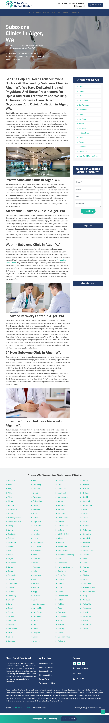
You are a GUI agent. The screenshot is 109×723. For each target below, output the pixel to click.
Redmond (61, 642)
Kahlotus (36, 564)
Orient (60, 589)
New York (82, 120)
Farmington (37, 498)
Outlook (60, 593)
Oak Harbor (62, 572)
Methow (61, 531)
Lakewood (37, 618)
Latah (35, 626)
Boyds (10, 560)
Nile (59, 560)
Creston (11, 601)
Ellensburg (37, 486)
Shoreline (86, 527)
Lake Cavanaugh (39, 605)
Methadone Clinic (45, 676)
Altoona (11, 507)
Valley (85, 597)
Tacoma (85, 564)
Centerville (12, 577)
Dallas (81, 88)
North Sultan (62, 564)
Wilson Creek (87, 626)
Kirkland (36, 585)
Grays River (37, 523)
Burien (10, 568)
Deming (11, 626)
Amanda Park (13, 511)
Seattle (85, 519)
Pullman (61, 626)
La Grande (36, 597)
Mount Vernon (63, 552)
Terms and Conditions (47, 684)
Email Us (78, 675)
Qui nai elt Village (64, 638)
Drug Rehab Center (46, 665)
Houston (82, 93)
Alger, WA (78, 680)
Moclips (61, 544)
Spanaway (86, 544)
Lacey (35, 601)
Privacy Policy (44, 680)
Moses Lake (62, 548)
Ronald (85, 498)
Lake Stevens (38, 614)
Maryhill (61, 511)
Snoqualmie (87, 535)
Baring (10, 527)
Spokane (86, 548)
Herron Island (38, 544)
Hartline (36, 531)
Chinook (11, 589)
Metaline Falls (63, 527)
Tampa (81, 144)
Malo (59, 486)
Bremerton (12, 564)
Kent (34, 581)
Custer (10, 614)
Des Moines (12, 630)
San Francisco (84, 107)
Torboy (85, 581)
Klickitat (36, 589)
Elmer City (36, 490)
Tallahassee (83, 148)
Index (35, 556)
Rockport (86, 494)
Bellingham (12, 544)
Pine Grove (62, 614)
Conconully (12, 597)
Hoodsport (37, 548)
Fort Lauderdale (84, 134)
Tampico (86, 568)
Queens (81, 116)
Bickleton (11, 548)
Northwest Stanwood (65, 568)
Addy (10, 490)
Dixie (10, 634)
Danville (11, 618)
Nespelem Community (66, 556)
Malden (60, 482)
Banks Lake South (14, 523)
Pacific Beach (63, 597)
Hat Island (36, 535)
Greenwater (37, 527)
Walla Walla (87, 605)
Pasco (60, 609)
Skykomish (87, 531)
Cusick (10, 609)
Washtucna (87, 609)
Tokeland (86, 577)
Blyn (9, 552)
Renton (85, 482)
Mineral (60, 540)
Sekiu (85, 523)
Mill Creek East (63, 535)
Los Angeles (83, 102)
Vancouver (86, 601)
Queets (60, 634)
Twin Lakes (87, 585)
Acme (10, 486)
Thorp (85, 572)
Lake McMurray (38, 609)
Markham (61, 507)
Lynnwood (36, 642)
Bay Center (12, 535)
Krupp (35, 593)
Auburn (10, 515)
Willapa (85, 622)
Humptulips (37, 552)
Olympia (61, 581)
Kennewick (37, 577)
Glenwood (36, 511)
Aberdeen (11, 482)
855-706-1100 (93, 5)
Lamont (35, 622)
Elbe (34, 482)
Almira (10, 503)
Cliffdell (11, 593)
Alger (10, 498)
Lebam (35, 630)
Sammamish (87, 507)
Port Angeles (62, 618)
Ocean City (62, 577)
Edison (10, 638)
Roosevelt (86, 503)
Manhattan (82, 130)
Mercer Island (63, 519)
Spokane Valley (88, 552)
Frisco (81, 97)
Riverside (86, 490)
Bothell (10, 556)
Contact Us (75, 14)
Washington (83, 153)
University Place (89, 589)
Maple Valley (62, 494)
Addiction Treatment (46, 669)
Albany (81, 125)
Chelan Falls (12, 585)
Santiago (86, 511)
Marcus (60, 503)
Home (31, 14)
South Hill (86, 540)
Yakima (85, 630)
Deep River (12, 622)
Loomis (35, 638)
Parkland (61, 605)
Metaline (61, 523)
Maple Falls (62, 490)
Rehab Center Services (45, 14)
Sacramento (83, 111)
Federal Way (37, 503)
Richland (86, 486)
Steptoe (86, 560)
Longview (36, 634)
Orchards (61, 585)
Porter (60, 622)
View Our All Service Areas (88, 158)
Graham (35, 519)
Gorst (35, 515)
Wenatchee (87, 618)
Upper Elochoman (89, 593)
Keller (35, 572)
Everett (35, 494)
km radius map (88, 253)
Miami (81, 139)
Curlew (10, 605)
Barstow (11, 531)
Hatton (35, 540)
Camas (10, 572)
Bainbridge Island (14, 519)
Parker (60, 601)
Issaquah (36, 560)
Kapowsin (36, 568)
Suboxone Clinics (45, 672)
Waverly (86, 614)
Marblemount (62, 498)
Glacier (35, 507)
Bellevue (11, 540)
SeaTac (85, 515)
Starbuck (86, 556)
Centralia (11, 581)
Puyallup (61, 630)
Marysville (61, 515)
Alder (10, 494)
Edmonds (11, 642)
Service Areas (63, 14)
